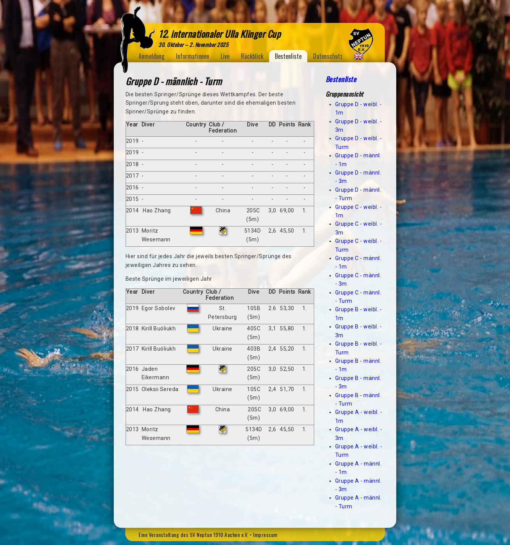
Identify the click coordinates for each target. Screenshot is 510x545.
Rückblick (252, 56)
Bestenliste (288, 56)
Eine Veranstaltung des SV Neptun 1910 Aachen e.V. (194, 534)
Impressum (265, 534)
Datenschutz (327, 56)
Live (225, 56)
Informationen (192, 56)
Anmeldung (152, 56)
